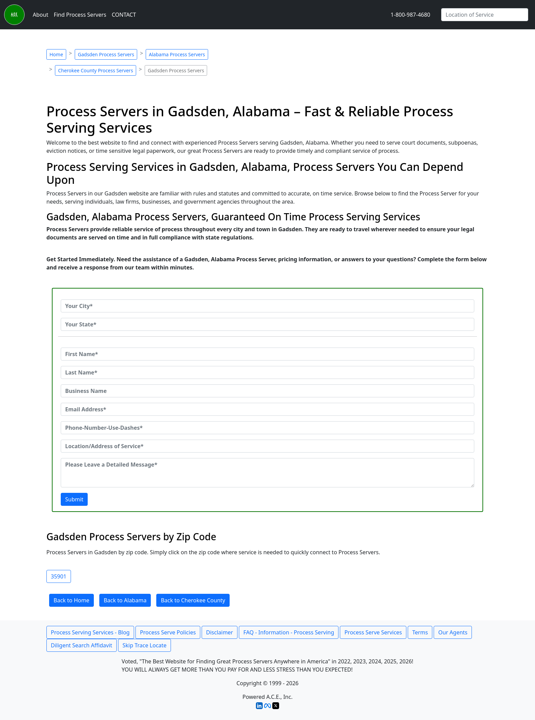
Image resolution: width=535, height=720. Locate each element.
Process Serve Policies (168, 632)
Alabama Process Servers (177, 54)
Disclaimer (219, 632)
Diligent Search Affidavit (81, 645)
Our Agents (452, 632)
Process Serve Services (373, 632)
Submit (74, 499)
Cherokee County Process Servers (95, 70)
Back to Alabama (125, 600)
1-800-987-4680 (410, 14)
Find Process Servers (80, 14)
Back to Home (71, 600)
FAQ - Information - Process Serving (288, 632)
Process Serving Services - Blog (90, 632)
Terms (420, 632)
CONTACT (124, 14)
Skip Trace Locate (144, 645)
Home (56, 54)
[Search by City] (484, 14)
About (40, 14)
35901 (59, 576)
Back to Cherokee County (193, 600)
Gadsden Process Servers (106, 54)
